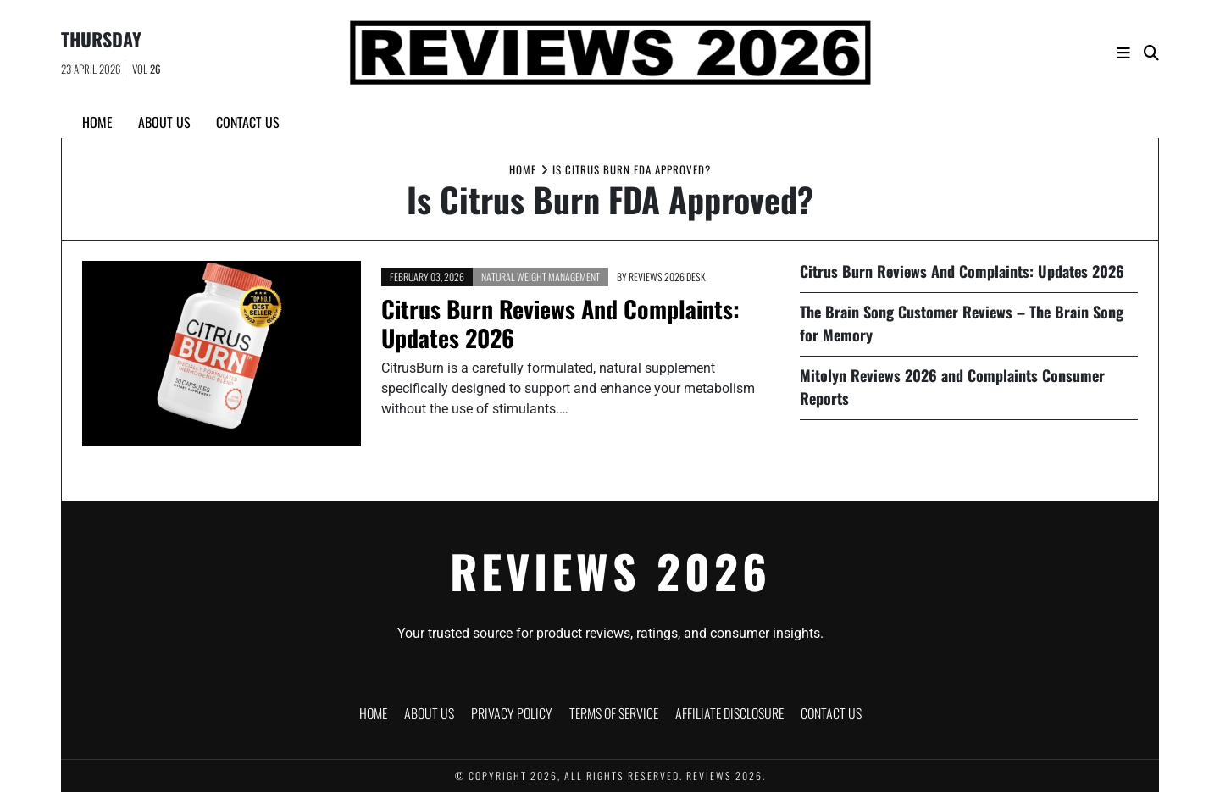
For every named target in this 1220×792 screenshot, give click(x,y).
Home (97, 122)
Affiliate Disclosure (729, 713)
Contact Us (248, 122)
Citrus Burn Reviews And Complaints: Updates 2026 (560, 323)
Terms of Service (613, 713)
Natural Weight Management (540, 276)
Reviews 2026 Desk (667, 276)
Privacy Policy (511, 713)
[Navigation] (1123, 53)
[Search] (1151, 53)
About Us (164, 122)
